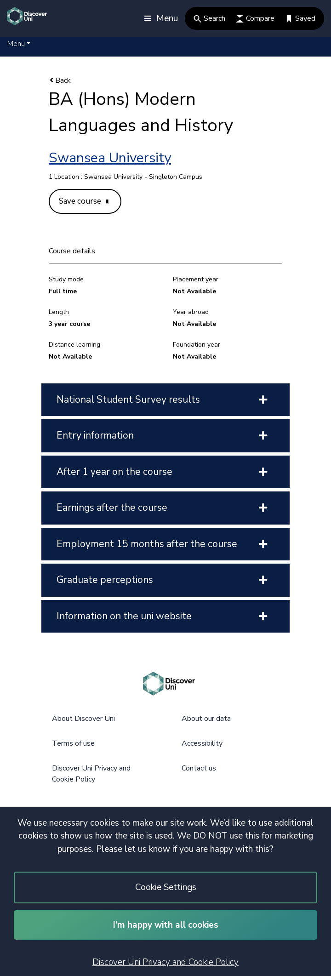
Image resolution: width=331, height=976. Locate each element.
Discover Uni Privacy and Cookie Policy (165, 962)
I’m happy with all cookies (165, 925)
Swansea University (110, 157)
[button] (18, 43)
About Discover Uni (83, 718)
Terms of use (73, 743)
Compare (255, 18)
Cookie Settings (165, 887)
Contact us (199, 768)
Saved (300, 18)
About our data (206, 718)
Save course (83, 201)
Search (209, 18)
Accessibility (202, 743)
